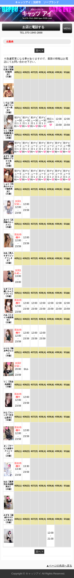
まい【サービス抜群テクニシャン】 (8, 449)
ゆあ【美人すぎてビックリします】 (8, 256)
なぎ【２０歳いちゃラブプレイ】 (8, 291)
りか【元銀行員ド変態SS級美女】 (8, 70)
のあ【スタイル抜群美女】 (8, 317)
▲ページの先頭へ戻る (59, 565)
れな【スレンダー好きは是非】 (8, 415)
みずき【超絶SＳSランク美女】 (8, 517)
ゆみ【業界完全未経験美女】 (8, 484)
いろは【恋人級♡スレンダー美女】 (8, 106)
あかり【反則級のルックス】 (8, 222)
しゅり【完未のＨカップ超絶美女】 (8, 187)
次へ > (39, 50)
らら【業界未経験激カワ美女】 (8, 133)
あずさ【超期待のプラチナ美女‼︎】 (8, 160)
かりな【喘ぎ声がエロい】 (8, 350)
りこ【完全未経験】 (8, 383)
